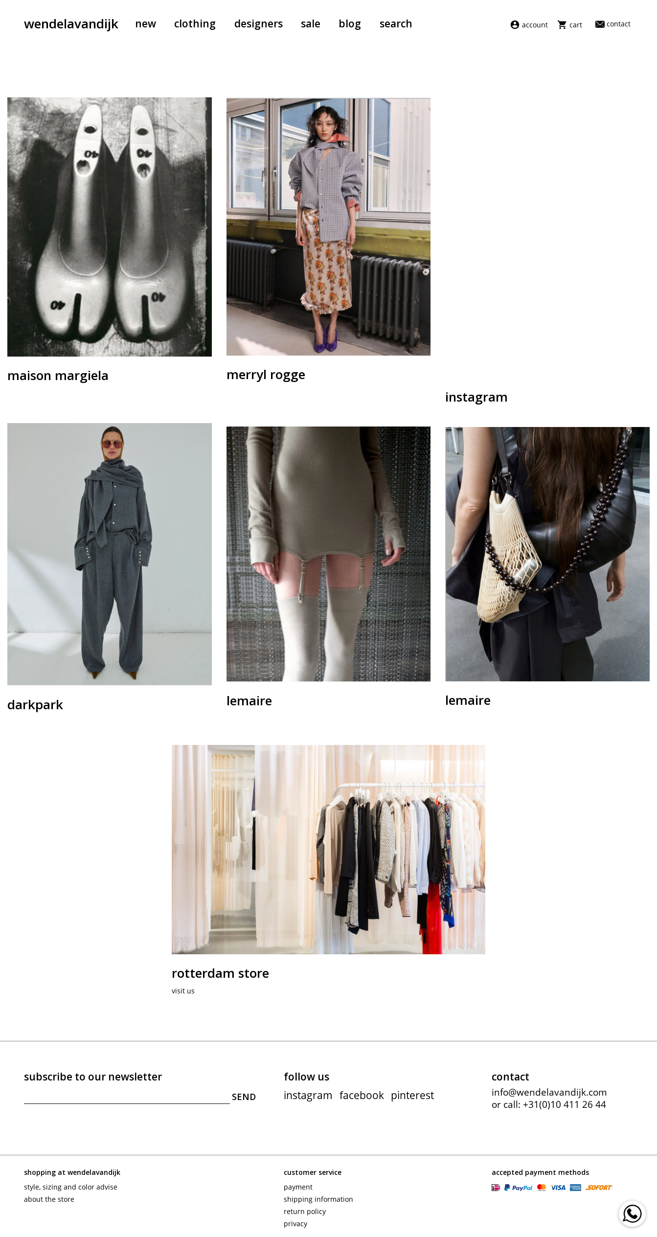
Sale (310, 23)
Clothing (195, 23)
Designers (258, 23)
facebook (362, 1095)
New (145, 23)
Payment (298, 1187)
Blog (350, 23)
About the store (49, 1199)
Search (396, 23)
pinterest (412, 1095)
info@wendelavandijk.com (549, 1092)
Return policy (305, 1211)
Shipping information (318, 1199)
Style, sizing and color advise (70, 1187)
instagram (308, 1095)
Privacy (295, 1223)
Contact (613, 23)
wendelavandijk (71, 23)
